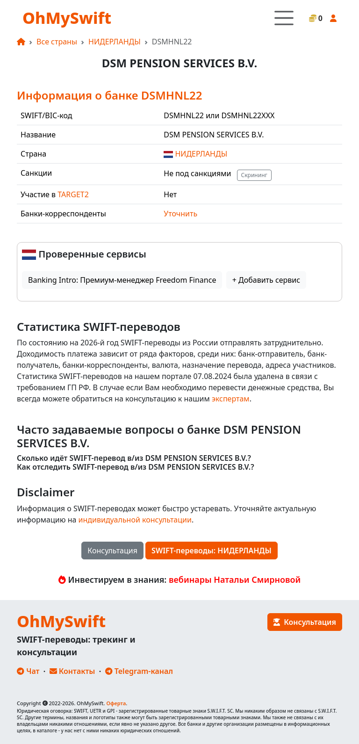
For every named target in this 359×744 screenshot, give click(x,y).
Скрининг (254, 175)
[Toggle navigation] (284, 18)
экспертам (231, 398)
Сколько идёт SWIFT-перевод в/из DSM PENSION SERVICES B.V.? (134, 458)
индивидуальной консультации (135, 520)
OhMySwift (66, 18)
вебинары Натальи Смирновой (235, 579)
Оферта (116, 703)
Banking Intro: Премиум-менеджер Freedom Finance (122, 280)
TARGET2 (73, 194)
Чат (28, 671)
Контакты (72, 671)
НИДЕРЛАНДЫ (114, 41)
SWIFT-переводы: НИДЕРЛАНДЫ (211, 550)
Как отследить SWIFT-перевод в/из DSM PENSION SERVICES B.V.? (135, 467)
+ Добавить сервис (266, 280)
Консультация (112, 550)
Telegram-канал (139, 671)
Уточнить (180, 213)
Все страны (56, 41)
